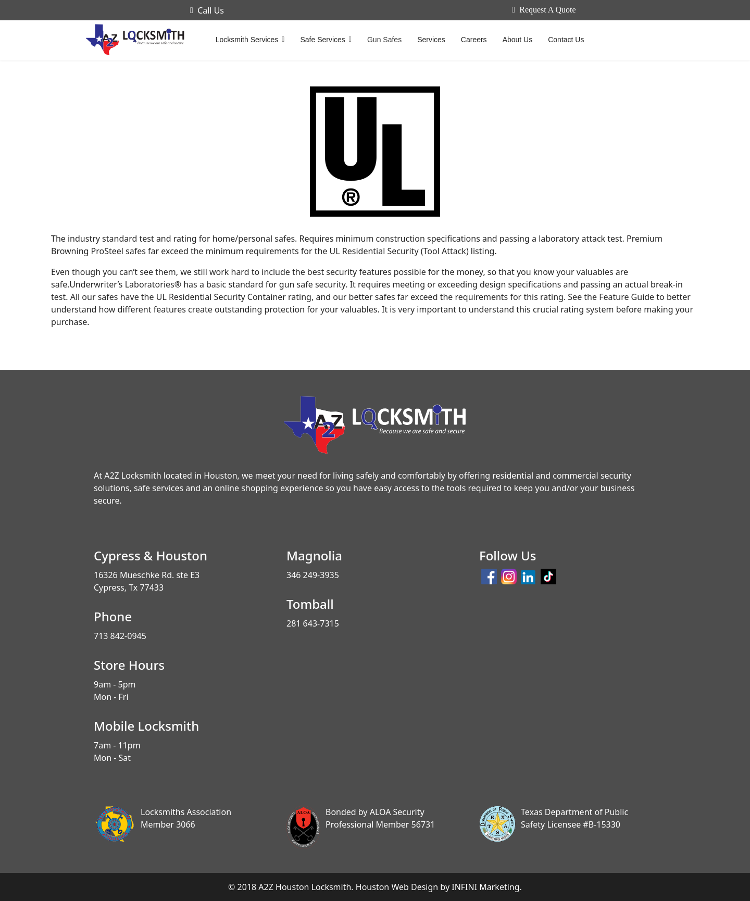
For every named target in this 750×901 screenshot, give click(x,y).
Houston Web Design (397, 887)
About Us (518, 39)
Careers (474, 39)
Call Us (207, 10)
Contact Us (566, 39)
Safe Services (322, 39)
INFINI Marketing (485, 887)
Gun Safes (384, 39)
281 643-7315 (312, 623)
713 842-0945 (120, 636)
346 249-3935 (312, 575)
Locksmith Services (247, 39)
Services (431, 39)
